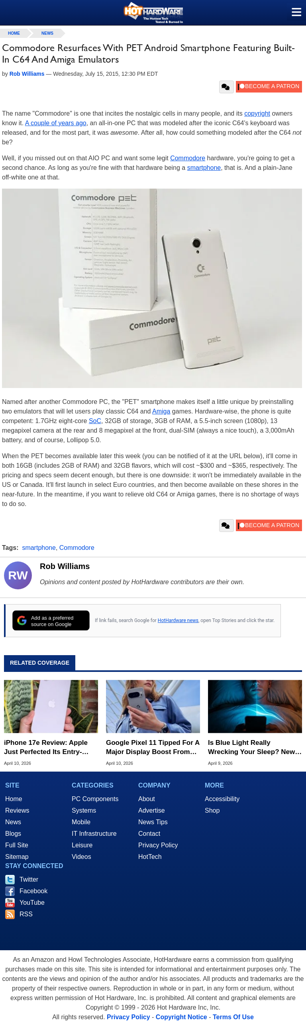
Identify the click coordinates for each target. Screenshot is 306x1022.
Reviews (17, 810)
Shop (212, 810)
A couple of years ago (55, 123)
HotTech (150, 856)
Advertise (151, 810)
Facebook (33, 891)
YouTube (32, 902)
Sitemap (17, 856)
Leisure (82, 845)
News (47, 33)
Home (13, 799)
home (14, 33)
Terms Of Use (233, 1017)
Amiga (161, 411)
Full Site (16, 845)
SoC (95, 420)
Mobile (81, 822)
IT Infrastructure (94, 833)
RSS (26, 914)
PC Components (95, 799)
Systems (84, 810)
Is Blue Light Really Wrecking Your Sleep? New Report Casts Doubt (251, 747)
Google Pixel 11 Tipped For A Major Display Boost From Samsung (153, 747)
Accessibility (222, 799)
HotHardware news (178, 620)
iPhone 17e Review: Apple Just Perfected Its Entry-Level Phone (46, 747)
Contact (149, 833)
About (146, 799)
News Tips (153, 822)
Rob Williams (65, 566)
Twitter (29, 879)
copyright (257, 113)
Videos (81, 856)
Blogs (13, 833)
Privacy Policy (158, 845)
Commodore (187, 158)
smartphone (204, 167)
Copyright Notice (181, 1017)
